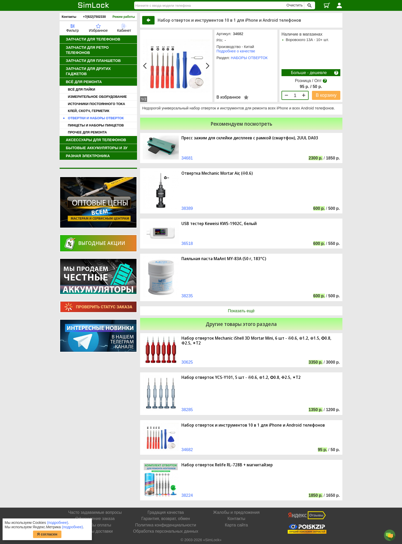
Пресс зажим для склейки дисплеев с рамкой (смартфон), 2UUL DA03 (249, 137)
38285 (187, 409)
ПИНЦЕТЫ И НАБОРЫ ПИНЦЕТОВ (96, 125)
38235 (187, 296)
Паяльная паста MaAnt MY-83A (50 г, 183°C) (223, 258)
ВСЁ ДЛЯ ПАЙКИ (81, 89)
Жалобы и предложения (236, 512)
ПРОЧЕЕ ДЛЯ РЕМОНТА (87, 132)
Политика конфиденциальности (165, 525)
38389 (187, 208)
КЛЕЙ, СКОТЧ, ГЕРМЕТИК (88, 111)
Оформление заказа (95, 518)
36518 (187, 243)
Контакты (69, 17)
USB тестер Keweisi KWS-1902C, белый (219, 223)
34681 (187, 158)
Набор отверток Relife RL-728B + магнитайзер (227, 464)
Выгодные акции (101, 242)
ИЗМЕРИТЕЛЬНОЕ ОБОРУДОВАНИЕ (97, 97)
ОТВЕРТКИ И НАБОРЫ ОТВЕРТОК (96, 118)
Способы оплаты (95, 525)
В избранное (228, 97)
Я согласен (47, 534)
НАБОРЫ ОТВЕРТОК (249, 58)
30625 (187, 362)
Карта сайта (236, 525)
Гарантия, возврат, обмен (165, 518)
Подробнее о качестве (235, 51)
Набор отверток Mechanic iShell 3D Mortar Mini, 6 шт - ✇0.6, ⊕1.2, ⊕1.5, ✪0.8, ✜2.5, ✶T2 (256, 341)
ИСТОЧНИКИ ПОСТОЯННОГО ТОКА (96, 104)
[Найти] (211, 5)
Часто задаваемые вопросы (95, 512)
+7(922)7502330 (94, 17)
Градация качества (166, 512)
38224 (187, 495)
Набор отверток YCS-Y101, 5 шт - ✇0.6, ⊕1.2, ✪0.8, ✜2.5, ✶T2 (241, 377)
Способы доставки (95, 531)
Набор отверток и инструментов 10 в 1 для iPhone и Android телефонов (253, 425)
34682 (187, 449)
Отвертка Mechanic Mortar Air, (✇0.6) (217, 173)
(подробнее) (57, 523)
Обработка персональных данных (165, 531)
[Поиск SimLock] (309, 5)
